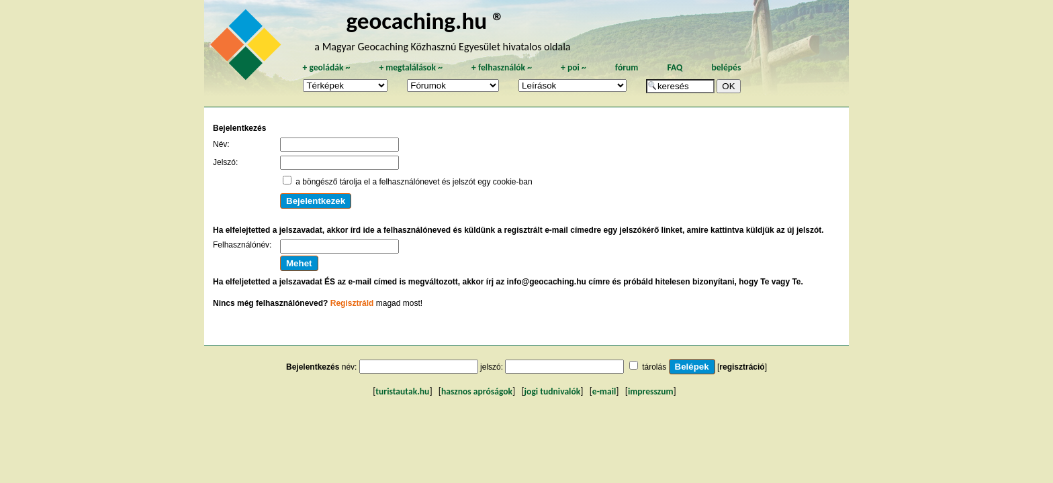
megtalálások (410, 67)
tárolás (654, 367)
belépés (726, 67)
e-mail (604, 391)
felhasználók (501, 67)
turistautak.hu (402, 391)
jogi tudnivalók (552, 391)
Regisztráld (352, 303)
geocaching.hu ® (425, 20)
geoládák (326, 67)
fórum (627, 67)
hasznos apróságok (476, 391)
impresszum (651, 391)
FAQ (674, 67)
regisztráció (741, 367)
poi (573, 67)
